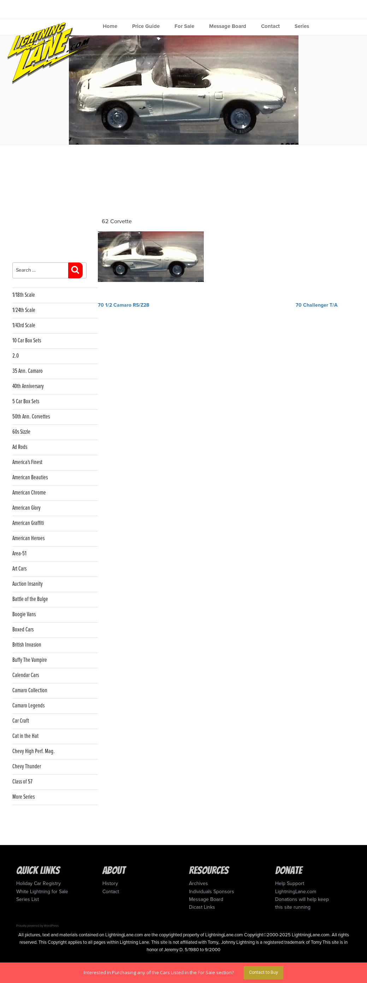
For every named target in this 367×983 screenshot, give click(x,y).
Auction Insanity (27, 584)
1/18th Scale (23, 295)
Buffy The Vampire (29, 660)
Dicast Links (202, 907)
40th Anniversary (28, 386)
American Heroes (28, 538)
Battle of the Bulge (30, 599)
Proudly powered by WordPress (37, 925)
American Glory (26, 508)
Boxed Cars (23, 630)
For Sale (184, 26)
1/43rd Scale (23, 326)
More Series (23, 797)
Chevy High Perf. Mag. (33, 751)
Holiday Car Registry (38, 883)
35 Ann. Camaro (27, 371)
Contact (270, 26)
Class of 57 (22, 782)
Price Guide (146, 26)
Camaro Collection (29, 691)
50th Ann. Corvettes (31, 417)
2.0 (15, 356)
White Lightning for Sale (42, 892)
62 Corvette (117, 221)
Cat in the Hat (25, 736)
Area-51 (19, 554)
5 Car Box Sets (25, 402)
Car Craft (20, 721)
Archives (198, 883)
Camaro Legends (28, 706)
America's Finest (27, 462)
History (110, 883)
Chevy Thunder (26, 767)
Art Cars (19, 569)
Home (110, 26)
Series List (27, 899)
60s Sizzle (21, 432)
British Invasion (26, 645)
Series (302, 26)
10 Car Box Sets (26, 341)
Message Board (227, 26)
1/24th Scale (23, 310)
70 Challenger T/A (317, 305)
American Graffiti (28, 523)
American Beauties (30, 478)
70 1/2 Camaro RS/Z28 (123, 305)
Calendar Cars (25, 675)
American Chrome (29, 493)
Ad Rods (19, 447)
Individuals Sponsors (211, 892)
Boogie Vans (24, 615)
